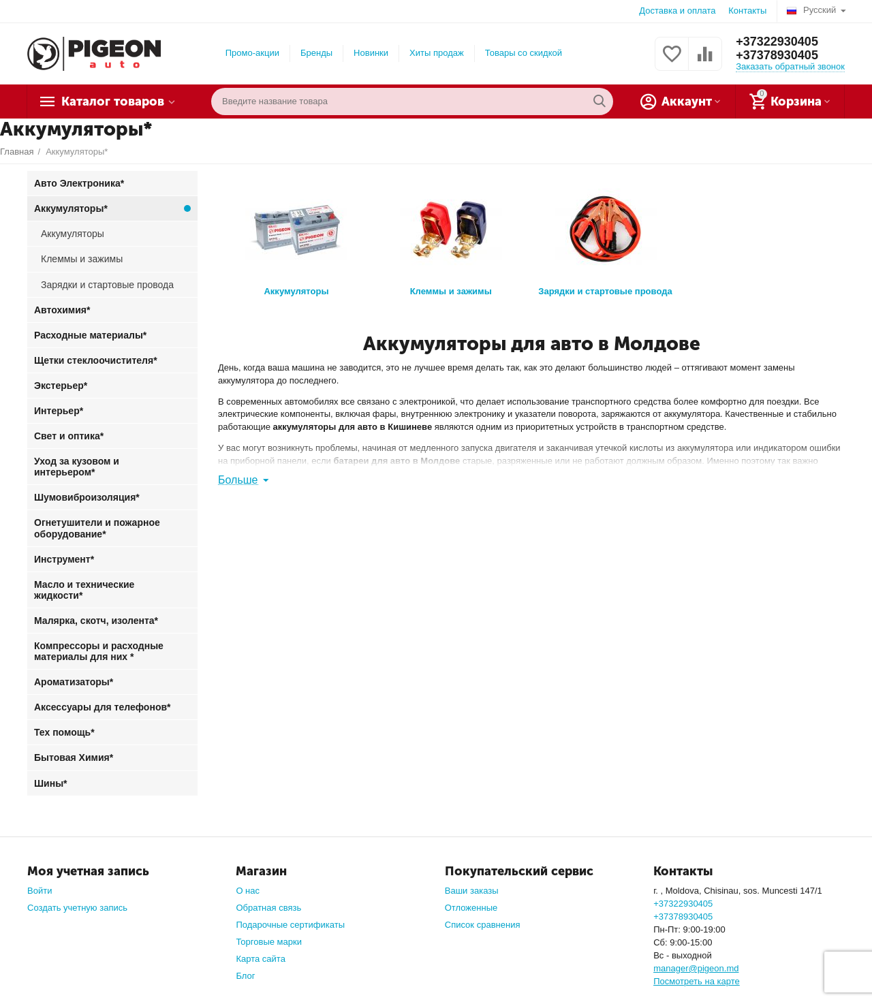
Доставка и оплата (677, 10)
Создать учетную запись (77, 908)
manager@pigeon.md (695, 968)
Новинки (371, 53)
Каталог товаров (112, 101)
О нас (248, 891)
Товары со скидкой (523, 53)
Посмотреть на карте (696, 981)
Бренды (316, 53)
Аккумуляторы (296, 237)
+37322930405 (777, 41)
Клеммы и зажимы (451, 237)
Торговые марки (269, 942)
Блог (245, 976)
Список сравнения (482, 925)
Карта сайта (260, 959)
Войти (39, 891)
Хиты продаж (436, 53)
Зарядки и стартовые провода (605, 237)
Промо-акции (252, 53)
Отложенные (471, 908)
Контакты (747, 10)
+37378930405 (777, 55)
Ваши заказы (472, 891)
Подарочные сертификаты (290, 925)
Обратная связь (268, 908)
